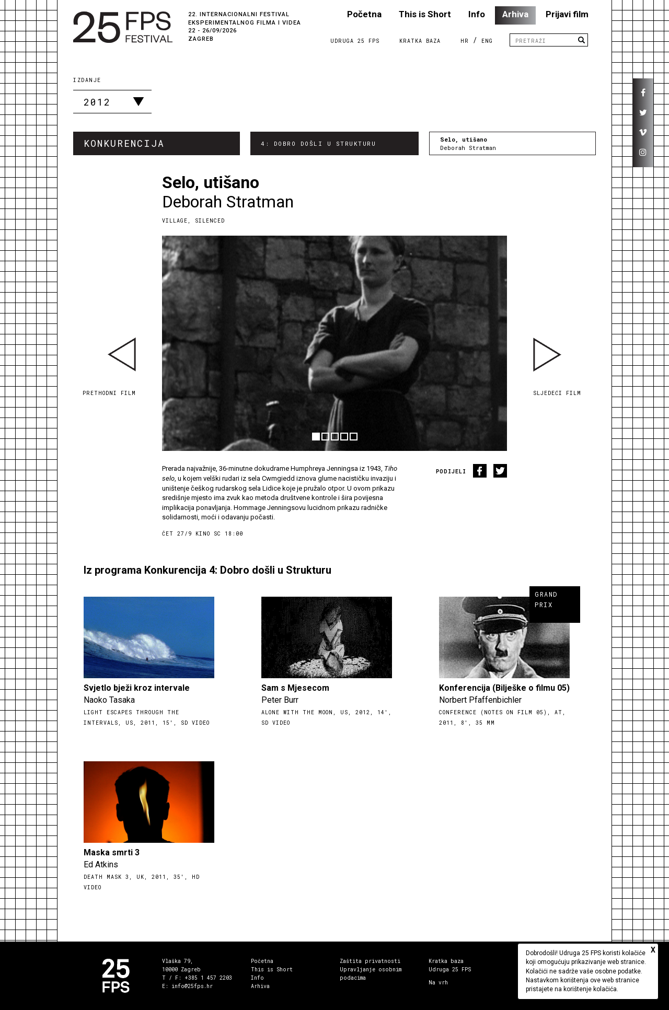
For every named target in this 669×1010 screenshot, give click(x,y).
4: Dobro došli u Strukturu (318, 143)
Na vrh (438, 982)
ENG (487, 41)
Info (476, 14)
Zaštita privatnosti (370, 961)
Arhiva (515, 14)
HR (464, 41)
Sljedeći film (557, 393)
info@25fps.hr (192, 986)
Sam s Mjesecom (295, 688)
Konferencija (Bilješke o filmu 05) (504, 688)
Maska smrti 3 (112, 852)
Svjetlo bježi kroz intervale (137, 688)
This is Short (425, 14)
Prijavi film (567, 14)
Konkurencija (124, 143)
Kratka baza (446, 961)
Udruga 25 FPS (354, 41)
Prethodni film (109, 393)
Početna (364, 14)
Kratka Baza (420, 41)
